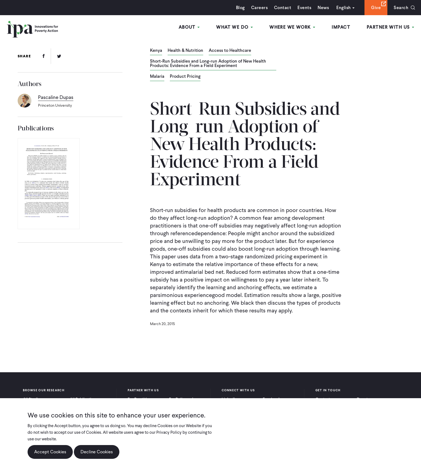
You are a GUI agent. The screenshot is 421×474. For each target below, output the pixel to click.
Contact (282, 7)
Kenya (156, 50)
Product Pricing (185, 76)
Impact (341, 27)
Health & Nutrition (185, 50)
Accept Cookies (50, 454)
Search (401, 7)
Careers (259, 7)
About (189, 27)
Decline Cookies (97, 454)
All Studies (32, 399)
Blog (240, 7)
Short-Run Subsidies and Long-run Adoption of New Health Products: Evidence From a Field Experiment (208, 63)
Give (376, 7)
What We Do (234, 27)
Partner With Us (390, 27)
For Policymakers (184, 399)
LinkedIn (229, 399)
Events (304, 7)
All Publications (84, 399)
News (323, 7)
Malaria (157, 76)
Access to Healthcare (230, 50)
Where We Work (292, 27)
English (343, 7)
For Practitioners (142, 399)
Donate (363, 399)
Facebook (271, 399)
